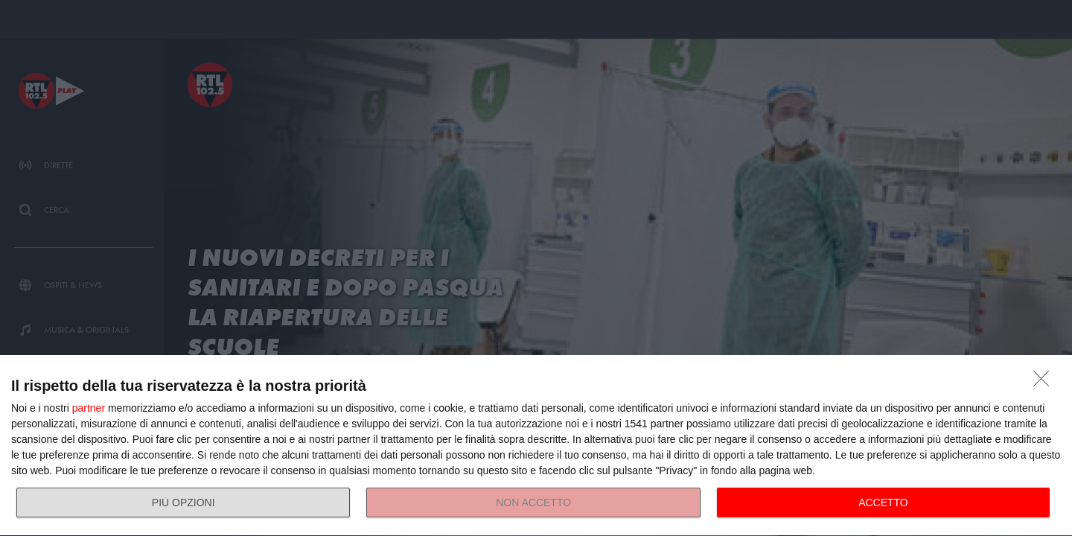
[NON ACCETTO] (1045, 383)
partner (88, 408)
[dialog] (536, 446)
